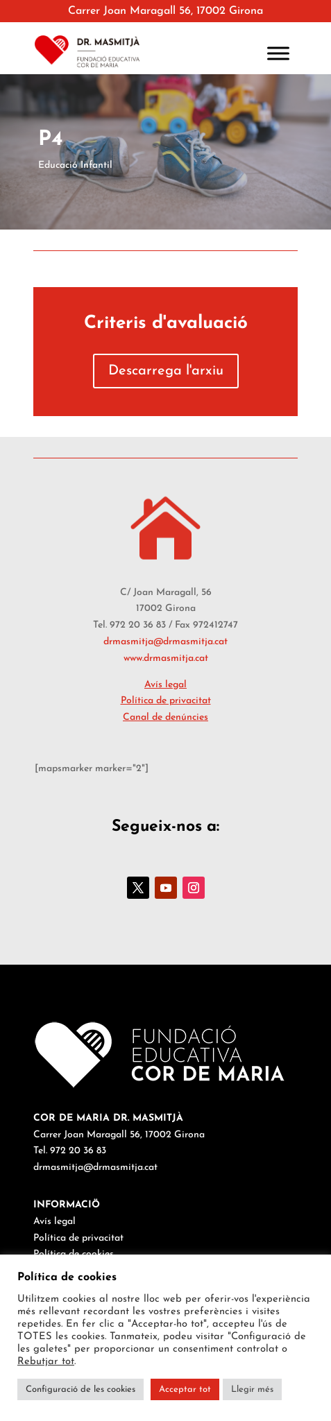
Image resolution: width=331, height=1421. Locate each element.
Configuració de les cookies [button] (80, 1389)
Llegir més (252, 1389)
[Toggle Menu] (278, 53)
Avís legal (165, 685)
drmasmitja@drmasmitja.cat (165, 642)
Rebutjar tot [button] (45, 1362)
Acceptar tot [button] (185, 1389)
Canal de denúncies (165, 717)
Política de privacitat (166, 701)
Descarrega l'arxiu (165, 371)
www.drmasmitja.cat (166, 658)
